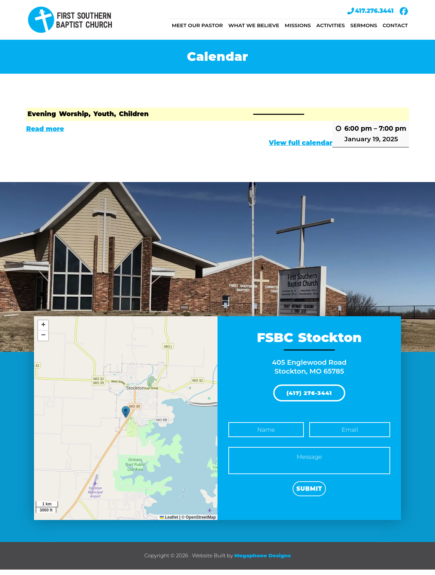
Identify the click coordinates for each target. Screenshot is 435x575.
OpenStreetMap (201, 522)
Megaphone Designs (262, 561)
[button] (125, 417)
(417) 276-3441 (309, 399)
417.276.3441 (370, 11)
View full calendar (300, 148)
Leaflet (169, 522)
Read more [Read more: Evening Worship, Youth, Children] (45, 134)
